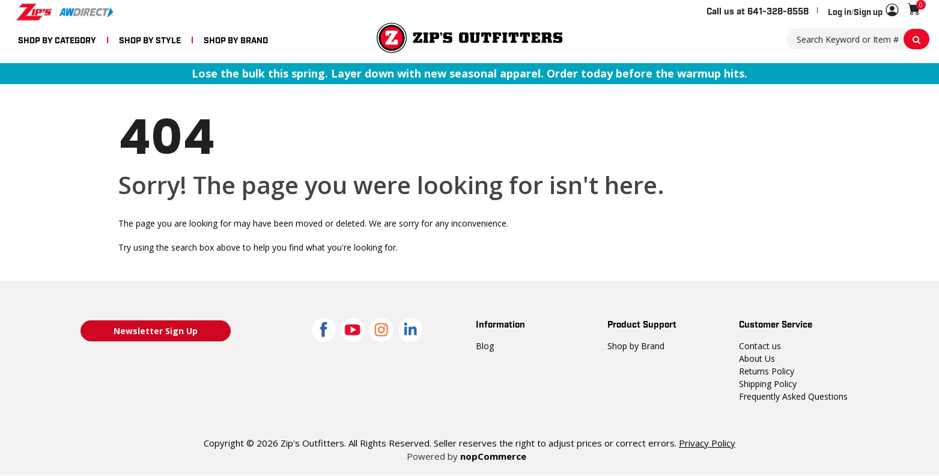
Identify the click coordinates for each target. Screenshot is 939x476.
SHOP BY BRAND (236, 39)
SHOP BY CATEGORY (57, 39)
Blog (484, 345)
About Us (756, 358)
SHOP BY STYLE (150, 39)
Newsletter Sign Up (155, 330)
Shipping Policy (768, 383)
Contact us (759, 345)
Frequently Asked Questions (791, 396)
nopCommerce (491, 456)
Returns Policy (766, 371)
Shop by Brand (635, 345)
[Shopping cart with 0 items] (914, 9)
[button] (863, 10)
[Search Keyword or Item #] (858, 39)
